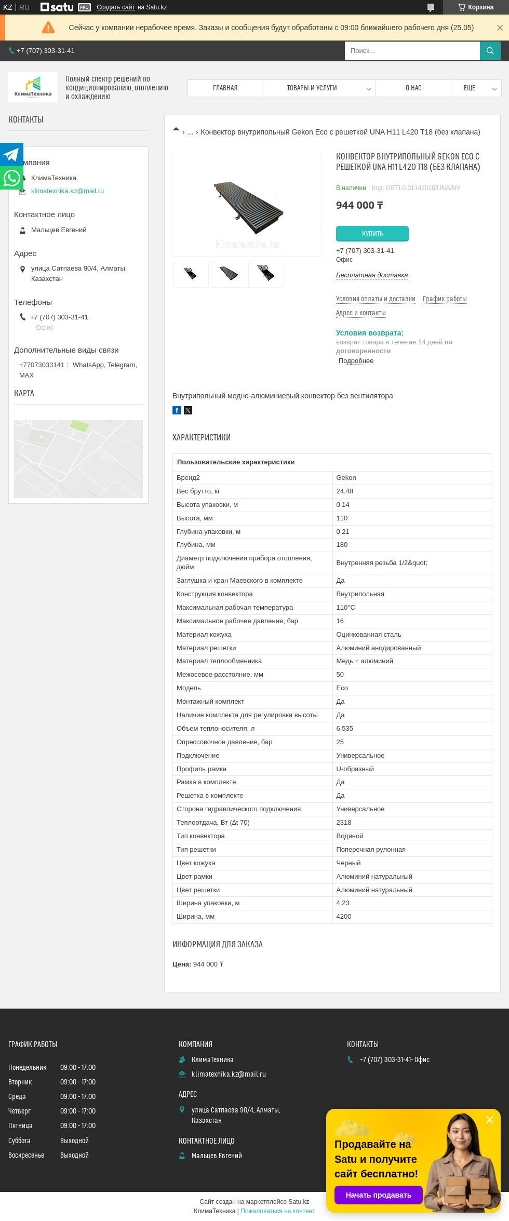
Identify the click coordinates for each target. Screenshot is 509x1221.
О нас (414, 88)
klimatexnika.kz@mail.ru (67, 191)
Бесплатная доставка (372, 275)
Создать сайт (116, 7)
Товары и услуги (312, 88)
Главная (225, 88)
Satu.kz (298, 1201)
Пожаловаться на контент (277, 1211)
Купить (372, 234)
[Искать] (490, 51)
